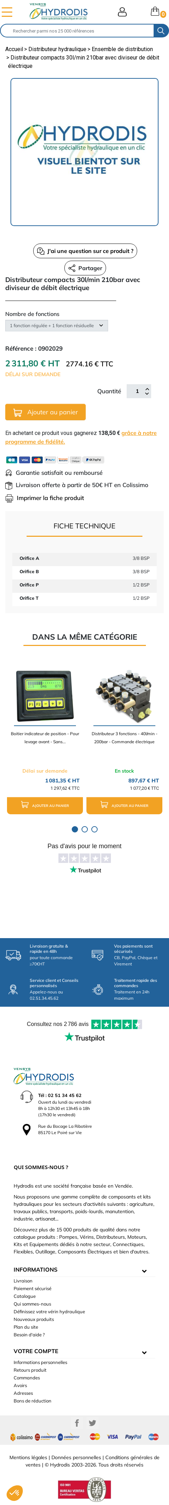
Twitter (92, 1423)
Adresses (23, 1393)
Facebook (77, 1423)
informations (35, 1269)
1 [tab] (75, 829)
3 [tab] (94, 829)
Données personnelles (76, 1457)
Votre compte (36, 1351)
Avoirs (20, 1385)
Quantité (109, 391)
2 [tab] (85, 829)
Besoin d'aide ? (29, 1334)
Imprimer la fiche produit (44, 497)
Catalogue (25, 1296)
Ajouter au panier (45, 412)
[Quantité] (137, 391)
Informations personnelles (40, 1362)
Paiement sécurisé (32, 1288)
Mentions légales (28, 1457)
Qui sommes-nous (32, 1304)
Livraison (23, 1281)
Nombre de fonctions (32, 313)
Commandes (27, 1377)
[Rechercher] (77, 30)
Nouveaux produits (34, 1319)
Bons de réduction (32, 1401)
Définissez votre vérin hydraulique (49, 1311)
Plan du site (26, 1327)
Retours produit (30, 1370)
